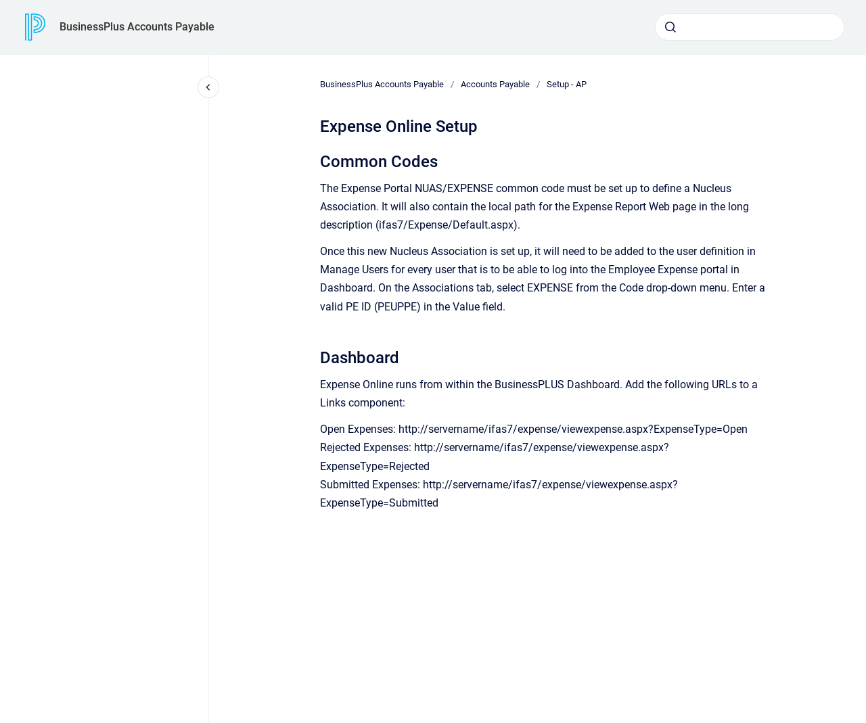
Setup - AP (567, 84)
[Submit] (670, 27)
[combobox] (750, 27)
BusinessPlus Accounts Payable (137, 26)
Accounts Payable (495, 84)
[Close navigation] (208, 87)
